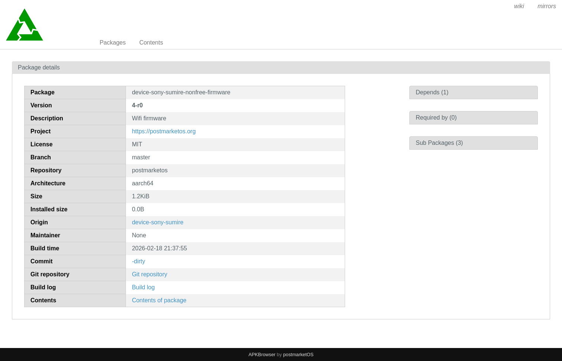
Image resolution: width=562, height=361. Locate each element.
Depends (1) (432, 92)
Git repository (149, 274)
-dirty (138, 261)
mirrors (546, 6)
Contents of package (159, 300)
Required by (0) (436, 117)
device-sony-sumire (157, 222)
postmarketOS (298, 354)
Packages (113, 42)
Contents (151, 42)
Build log (143, 287)
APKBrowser (262, 354)
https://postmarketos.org (164, 131)
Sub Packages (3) (439, 143)
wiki (519, 6)
